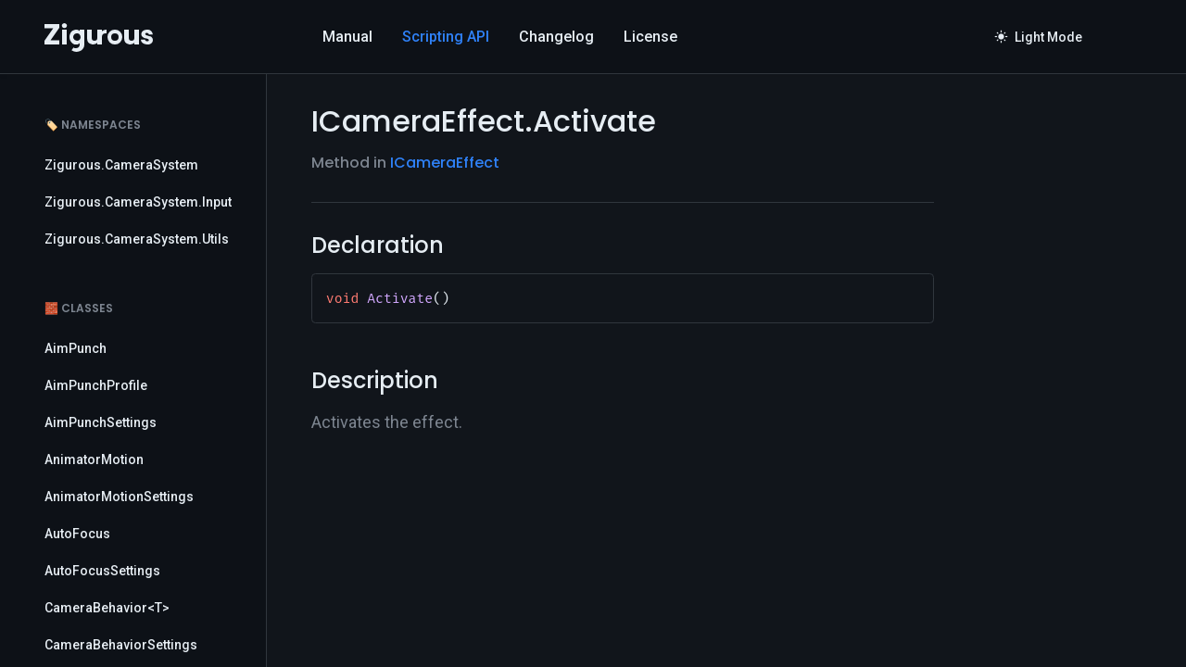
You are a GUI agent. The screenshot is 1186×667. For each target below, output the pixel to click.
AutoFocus (77, 533)
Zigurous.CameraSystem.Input (138, 202)
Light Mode (1038, 37)
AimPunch (75, 348)
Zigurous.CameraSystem (121, 164)
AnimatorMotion (94, 459)
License (650, 36)
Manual (347, 36)
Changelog (556, 36)
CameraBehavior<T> (107, 607)
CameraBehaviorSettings (120, 644)
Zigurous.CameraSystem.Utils (136, 239)
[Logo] (99, 37)
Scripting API (445, 36)
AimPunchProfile (95, 385)
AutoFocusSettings (102, 570)
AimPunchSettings (100, 422)
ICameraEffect (444, 162)
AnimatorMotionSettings (119, 496)
